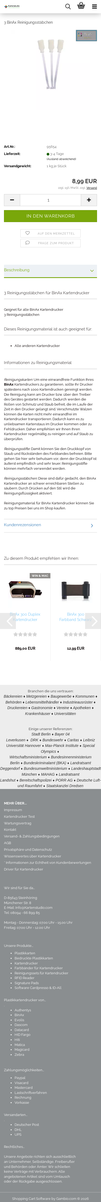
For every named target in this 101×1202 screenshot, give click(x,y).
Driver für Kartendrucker (23, 866)
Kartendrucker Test (19, 813)
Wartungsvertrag (17, 819)
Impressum (13, 806)
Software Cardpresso (32, 984)
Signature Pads (27, 979)
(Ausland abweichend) (61, 159)
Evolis (19, 1016)
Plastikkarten (25, 949)
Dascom (21, 1021)
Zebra (19, 1051)
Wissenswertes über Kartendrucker (32, 853)
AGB (7, 839)
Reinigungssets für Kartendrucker (41, 969)
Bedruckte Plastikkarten (34, 954)
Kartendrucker (26, 960)
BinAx (19, 1011)
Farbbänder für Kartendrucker (39, 964)
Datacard (22, 1026)
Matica (20, 1041)
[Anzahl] (50, 200)
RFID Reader (24, 974)
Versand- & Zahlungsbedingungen (32, 833)
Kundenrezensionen (22, 524)
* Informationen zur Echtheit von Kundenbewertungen (47, 859)
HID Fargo (22, 1031)
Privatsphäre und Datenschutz (28, 846)
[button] (12, 200)
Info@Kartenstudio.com (33, 904)
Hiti (17, 1036)
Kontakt (10, 826)
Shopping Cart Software (31, 1195)
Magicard (22, 1046)
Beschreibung (16, 270)
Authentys (23, 1006)
